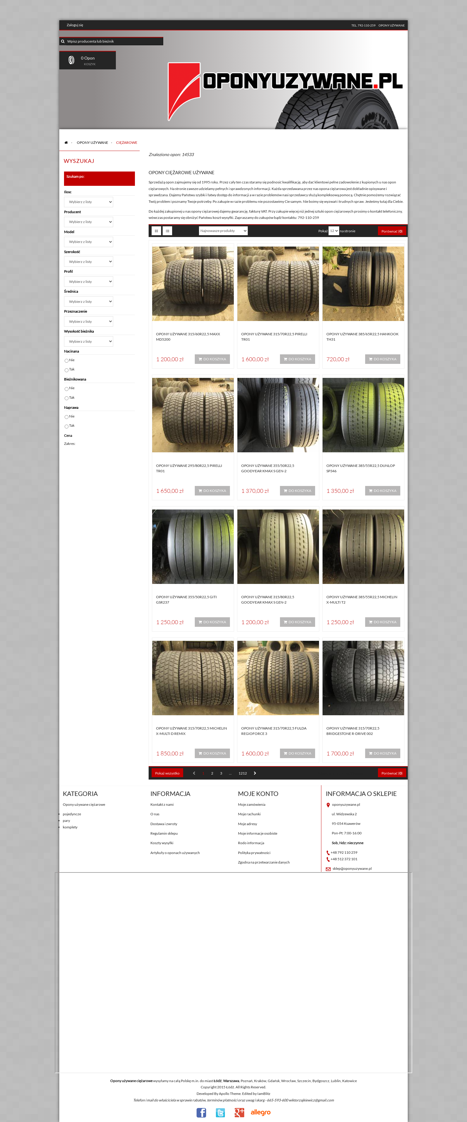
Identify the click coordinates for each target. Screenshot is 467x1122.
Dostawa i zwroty (163, 824)
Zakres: (69, 443)
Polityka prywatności (254, 852)
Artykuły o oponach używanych (175, 852)
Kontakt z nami (162, 804)
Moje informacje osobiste (257, 833)
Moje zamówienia (251, 804)
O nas (154, 814)
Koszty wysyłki (161, 843)
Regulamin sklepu (164, 833)
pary (66, 820)
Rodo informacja (251, 843)
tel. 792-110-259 (363, 25)
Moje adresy (247, 824)
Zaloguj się (75, 25)
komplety (70, 827)
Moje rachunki (249, 814)
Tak (71, 369)
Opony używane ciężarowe (84, 804)
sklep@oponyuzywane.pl (352, 868)
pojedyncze (72, 814)
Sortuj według (184, 230)
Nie (71, 360)
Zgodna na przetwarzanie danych (264, 862)
